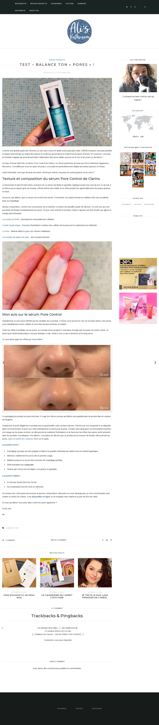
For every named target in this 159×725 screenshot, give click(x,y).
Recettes (34, 10)
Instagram (149, 201)
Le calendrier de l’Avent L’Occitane (57, 596)
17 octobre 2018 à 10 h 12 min (58, 631)
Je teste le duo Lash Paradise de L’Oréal (95, 596)
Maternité (20, 10)
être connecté (50, 668)
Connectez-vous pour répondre (58, 640)
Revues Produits (38, 3)
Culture (70, 3)
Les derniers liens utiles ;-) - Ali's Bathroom (56, 628)
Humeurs (82, 3)
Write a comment (59, 540)
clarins (10, 528)
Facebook (126, 201)
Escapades (56, 3)
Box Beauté (20, 3)
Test (16, 528)
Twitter (137, 201)
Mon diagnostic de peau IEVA (19, 596)
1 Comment (8, 540)
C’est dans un (136, 176)
